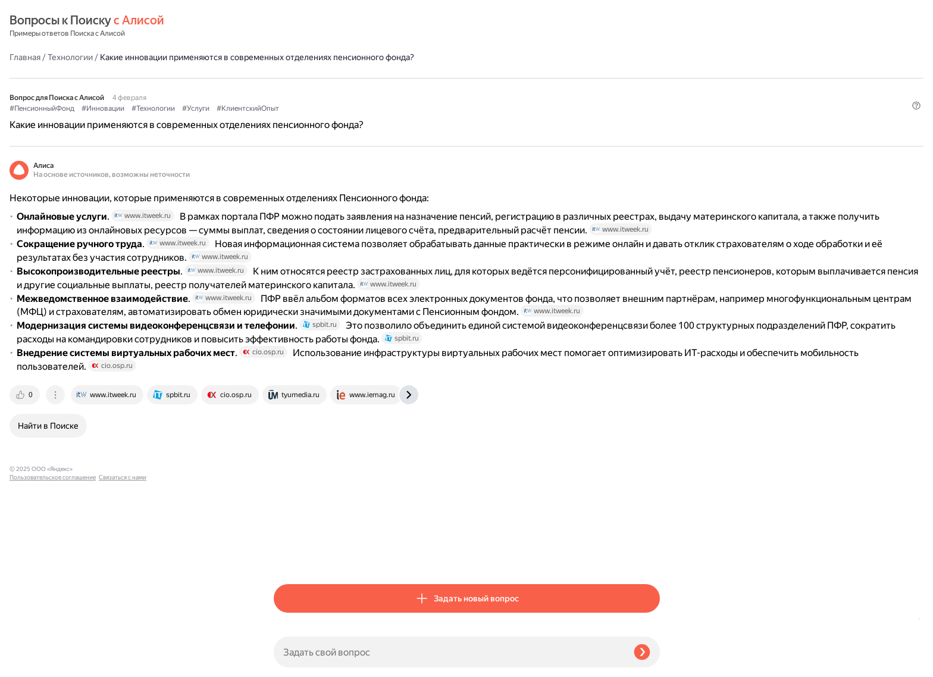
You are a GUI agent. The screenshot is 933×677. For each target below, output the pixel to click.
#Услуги (460, 90)
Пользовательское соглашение (53, 654)
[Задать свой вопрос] (449, 652)
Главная (289, 26)
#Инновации (367, 90)
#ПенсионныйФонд (306, 90)
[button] (653, 109)
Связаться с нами (33, 663)
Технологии (334, 26)
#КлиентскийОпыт (512, 90)
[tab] (290, 554)
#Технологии (417, 90)
